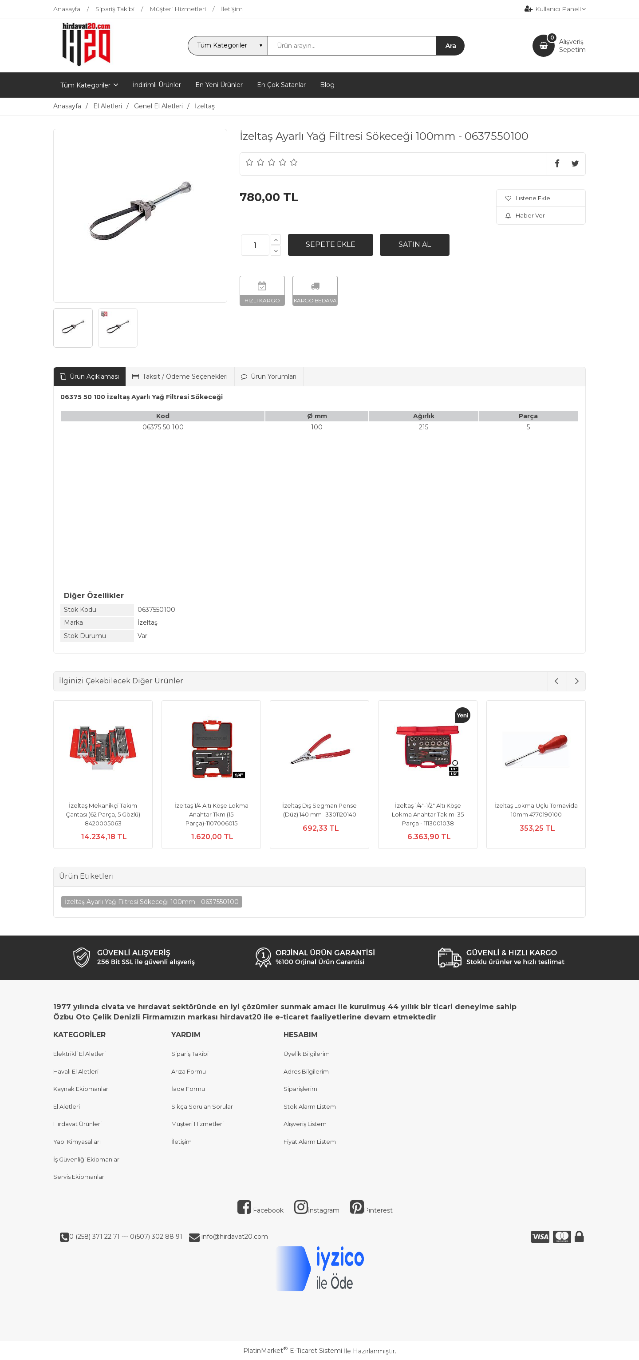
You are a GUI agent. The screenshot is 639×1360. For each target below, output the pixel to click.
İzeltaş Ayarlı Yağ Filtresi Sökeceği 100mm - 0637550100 (152, 902)
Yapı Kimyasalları (77, 1141)
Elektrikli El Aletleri (79, 1053)
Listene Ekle (527, 198)
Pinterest (371, 1210)
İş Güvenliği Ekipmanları (87, 1159)
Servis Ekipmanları (79, 1176)
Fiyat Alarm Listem (310, 1141)
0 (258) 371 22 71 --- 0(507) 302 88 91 (125, 1237)
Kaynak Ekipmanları (81, 1088)
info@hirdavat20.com (234, 1237)
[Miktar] (255, 245)
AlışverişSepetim (572, 46)
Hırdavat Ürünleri (77, 1123)
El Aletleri (66, 1106)
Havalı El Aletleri (76, 1071)
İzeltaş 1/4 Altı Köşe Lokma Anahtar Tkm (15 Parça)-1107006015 (211, 814)
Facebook (260, 1210)
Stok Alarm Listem (310, 1106)
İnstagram (316, 1210)
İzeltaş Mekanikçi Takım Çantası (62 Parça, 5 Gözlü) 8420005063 (103, 814)
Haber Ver (525, 215)
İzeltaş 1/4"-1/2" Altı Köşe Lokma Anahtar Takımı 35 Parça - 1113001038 (428, 814)
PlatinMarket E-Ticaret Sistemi (292, 1351)
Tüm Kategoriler (85, 85)
